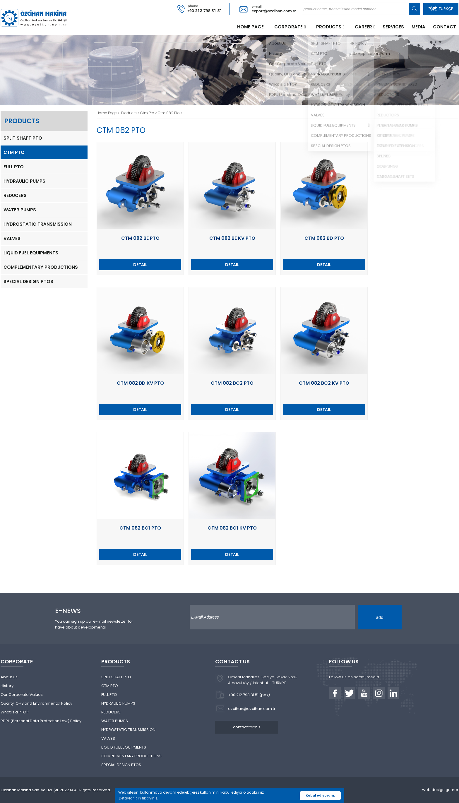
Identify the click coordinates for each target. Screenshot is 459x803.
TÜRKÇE (441, 8)
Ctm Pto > (149, 112)
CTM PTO (14, 152)
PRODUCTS (328, 27)
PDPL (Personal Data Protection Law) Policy (41, 721)
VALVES (12, 238)
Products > (130, 112)
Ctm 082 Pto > (170, 112)
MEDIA (418, 27)
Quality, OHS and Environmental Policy (36, 703)
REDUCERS (15, 195)
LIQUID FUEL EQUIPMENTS (31, 253)
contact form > (247, 727)
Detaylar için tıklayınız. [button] (138, 798)
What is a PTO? (15, 712)
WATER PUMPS (20, 210)
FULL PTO (14, 167)
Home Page (107, 112)
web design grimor (440, 789)
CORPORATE (288, 27)
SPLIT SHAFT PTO (23, 138)
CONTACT (444, 27)
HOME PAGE (250, 27)
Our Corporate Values (22, 694)
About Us (9, 677)
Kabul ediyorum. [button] (320, 795)
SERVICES (393, 27)
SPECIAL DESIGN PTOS (28, 281)
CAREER (363, 27)
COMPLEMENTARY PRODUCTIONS (41, 267)
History (7, 686)
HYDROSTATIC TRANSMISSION (38, 224)
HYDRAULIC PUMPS (24, 181)
